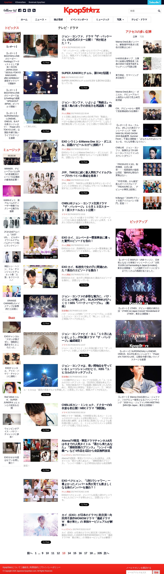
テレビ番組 (66, 113)
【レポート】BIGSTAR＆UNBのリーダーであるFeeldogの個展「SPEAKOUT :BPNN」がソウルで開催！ (12, 98)
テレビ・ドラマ (139, 19)
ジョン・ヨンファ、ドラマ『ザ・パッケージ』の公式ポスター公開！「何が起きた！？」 (87, 40)
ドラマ (64, 47)
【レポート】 (11, 46)
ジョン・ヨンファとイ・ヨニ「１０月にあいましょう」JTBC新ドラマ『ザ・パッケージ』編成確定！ (87, 337)
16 (80, 553)
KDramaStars (20, 2)
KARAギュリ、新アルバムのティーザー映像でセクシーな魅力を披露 (12, 205)
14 (69, 553)
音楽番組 (65, 311)
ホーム (24, 19)
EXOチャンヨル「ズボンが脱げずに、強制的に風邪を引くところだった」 (11, 342)
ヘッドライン (67, 455)
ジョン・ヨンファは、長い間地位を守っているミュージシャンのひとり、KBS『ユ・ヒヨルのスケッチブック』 (87, 369)
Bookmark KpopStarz (37, 2)
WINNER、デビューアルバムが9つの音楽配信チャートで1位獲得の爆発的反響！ (12, 174)
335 (99, 553)
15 (74, 553)
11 (52, 553)
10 (47, 553)
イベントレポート (79, 19)
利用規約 (34, 567)
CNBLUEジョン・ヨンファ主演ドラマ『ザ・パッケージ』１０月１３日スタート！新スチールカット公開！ (85, 207)
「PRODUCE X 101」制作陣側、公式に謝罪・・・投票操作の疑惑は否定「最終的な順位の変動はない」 (127, 169)
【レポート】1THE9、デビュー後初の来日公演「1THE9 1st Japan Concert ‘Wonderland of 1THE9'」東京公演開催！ (138, 311)
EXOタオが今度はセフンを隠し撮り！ (11, 460)
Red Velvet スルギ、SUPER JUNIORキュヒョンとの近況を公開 (12, 402)
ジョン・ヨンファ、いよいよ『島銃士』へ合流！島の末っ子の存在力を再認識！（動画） (87, 106)
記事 (135, 36)
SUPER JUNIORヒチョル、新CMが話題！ (86, 73)
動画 (63, 77)
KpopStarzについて (12, 567)
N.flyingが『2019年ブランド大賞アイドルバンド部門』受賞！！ (127, 201)
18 (91, 553)
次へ (106, 553)
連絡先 (25, 567)
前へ (29, 553)
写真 (120, 19)
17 (85, 553)
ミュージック (102, 19)
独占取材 (58, 19)
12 (58, 553)
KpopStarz (8, 2)
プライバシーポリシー (50, 567)
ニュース (40, 19)
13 (63, 553)
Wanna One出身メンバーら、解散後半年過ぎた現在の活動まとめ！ (127, 44)
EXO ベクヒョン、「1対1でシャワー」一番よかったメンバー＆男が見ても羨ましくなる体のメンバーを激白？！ (87, 484)
